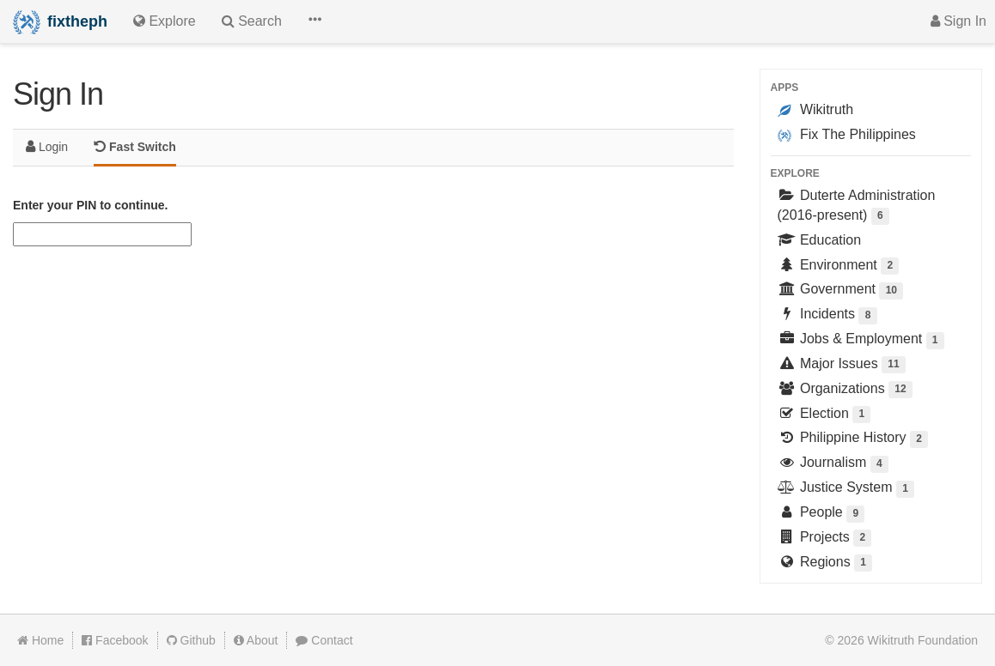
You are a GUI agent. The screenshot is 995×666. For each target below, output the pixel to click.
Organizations (845, 390)
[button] (314, 21)
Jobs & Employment (861, 340)
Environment (839, 266)
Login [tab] (47, 146)
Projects (825, 539)
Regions (825, 563)
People (821, 514)
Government (841, 291)
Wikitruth (816, 110)
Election (824, 415)
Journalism (833, 464)
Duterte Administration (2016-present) (857, 206)
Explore (795, 173)
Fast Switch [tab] (135, 146)
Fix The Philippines (847, 134)
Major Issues (842, 365)
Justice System (846, 489)
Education (820, 240)
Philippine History (853, 439)
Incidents (827, 315)
